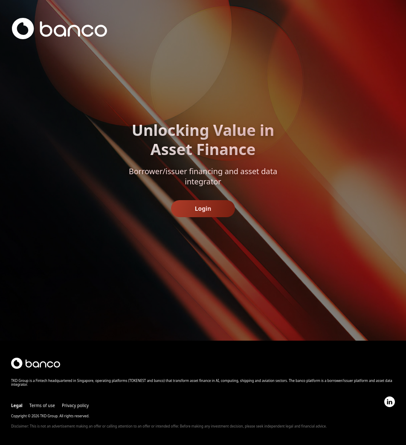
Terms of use (42, 405)
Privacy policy (75, 405)
